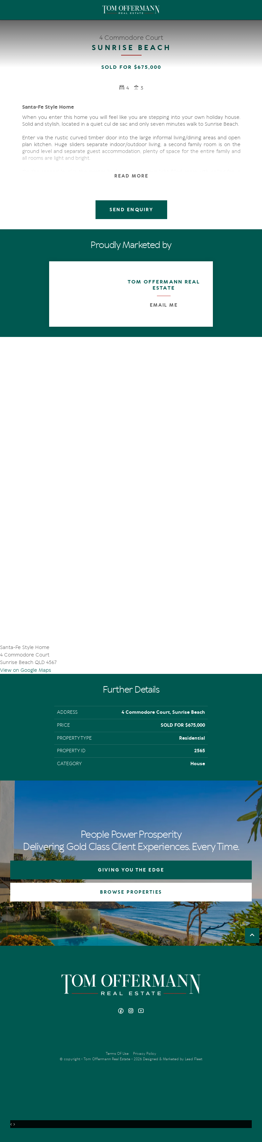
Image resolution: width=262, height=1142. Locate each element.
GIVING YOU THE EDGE (131, 870)
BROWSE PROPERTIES (131, 892)
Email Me (164, 305)
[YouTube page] (141, 1011)
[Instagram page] (132, 1011)
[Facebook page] (122, 1011)
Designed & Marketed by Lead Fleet (172, 1059)
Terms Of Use (117, 1053)
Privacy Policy (144, 1053)
